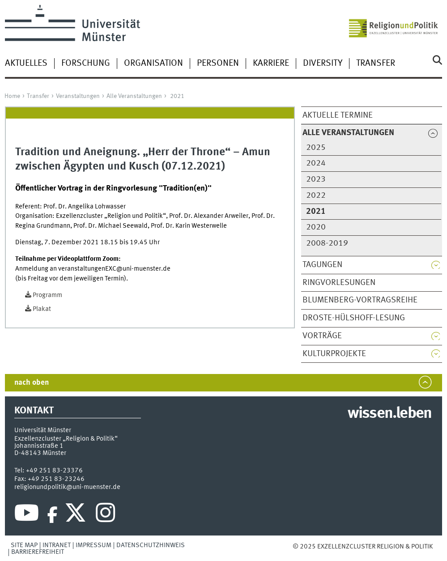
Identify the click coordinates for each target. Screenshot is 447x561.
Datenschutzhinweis (150, 545)
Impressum (93, 545)
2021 (177, 96)
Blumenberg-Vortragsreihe (359, 300)
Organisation (153, 63)
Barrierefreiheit (37, 552)
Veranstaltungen (78, 96)
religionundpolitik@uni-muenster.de (67, 487)
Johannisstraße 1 (39, 446)
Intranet (57, 545)
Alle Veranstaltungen (134, 96)
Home (12, 96)
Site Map (24, 545)
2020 (316, 227)
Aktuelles (26, 63)
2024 (316, 163)
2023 (316, 179)
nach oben (31, 383)
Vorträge (322, 336)
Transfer (375, 63)
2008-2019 (327, 243)
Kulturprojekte (334, 354)
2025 (316, 148)
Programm (47, 295)
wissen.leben (389, 414)
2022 (316, 195)
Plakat (42, 309)
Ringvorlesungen (338, 283)
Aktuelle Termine (337, 115)
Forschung (85, 63)
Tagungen (322, 265)
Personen (218, 63)
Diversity (322, 63)
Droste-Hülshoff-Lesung (353, 318)
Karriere (271, 63)
